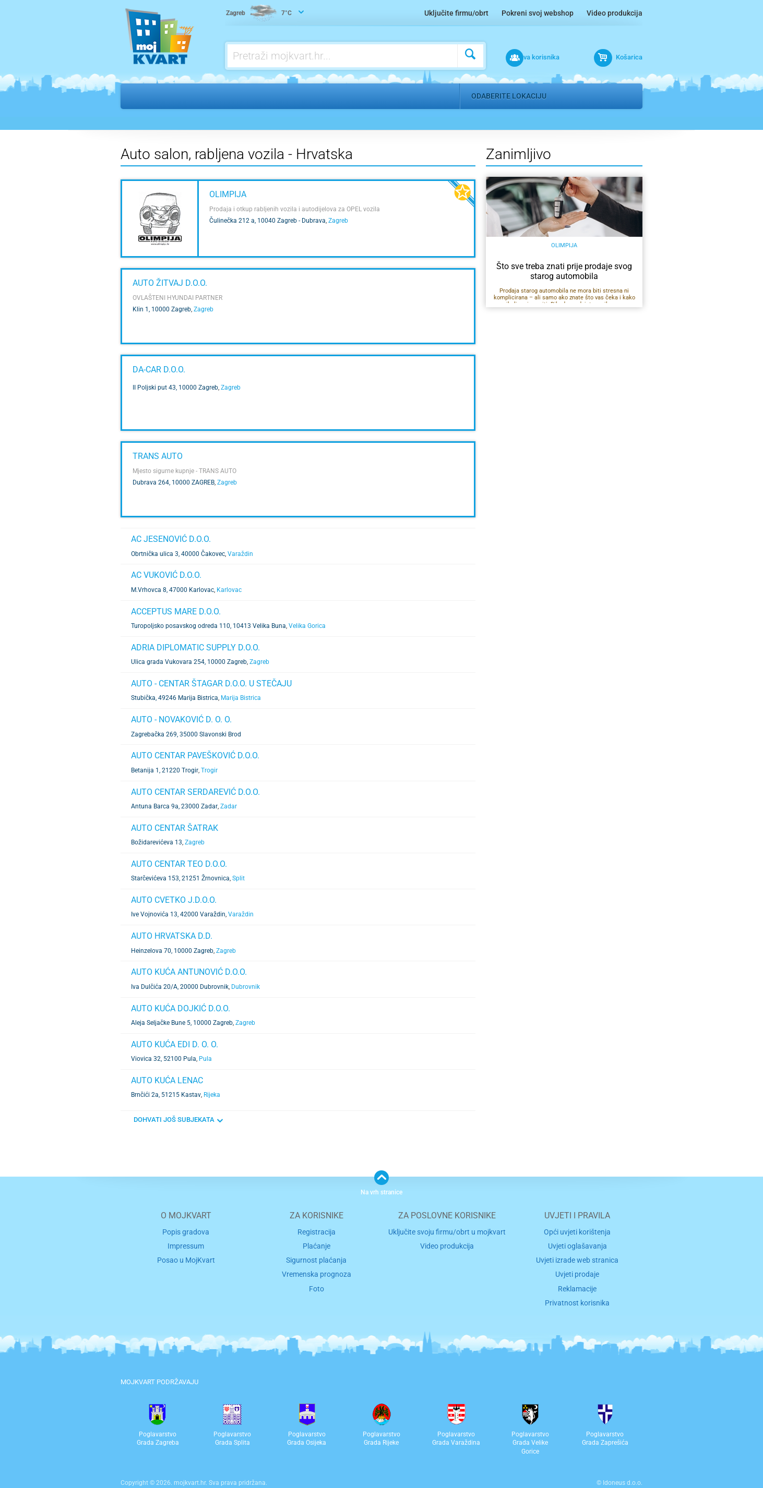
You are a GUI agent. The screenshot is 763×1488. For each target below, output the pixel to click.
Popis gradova (186, 1231)
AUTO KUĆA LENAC (167, 1080)
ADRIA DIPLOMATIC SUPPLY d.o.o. (195, 647)
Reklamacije (577, 1284)
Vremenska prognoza (316, 1271)
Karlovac (229, 590)
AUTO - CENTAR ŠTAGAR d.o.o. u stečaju (211, 683)
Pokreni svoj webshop (538, 13)
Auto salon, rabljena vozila (269, 96)
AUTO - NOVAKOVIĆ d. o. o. (181, 719)
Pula (205, 1058)
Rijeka (212, 1094)
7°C (260, 13)
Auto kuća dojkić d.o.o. (180, 1008)
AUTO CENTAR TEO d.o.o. (179, 864)
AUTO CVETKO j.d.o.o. (174, 900)
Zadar (228, 806)
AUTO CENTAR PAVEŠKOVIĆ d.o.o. (195, 755)
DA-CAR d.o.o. (159, 369)
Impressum (186, 1245)
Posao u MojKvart (186, 1258)
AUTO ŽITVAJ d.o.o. (170, 283)
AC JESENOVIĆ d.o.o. (171, 539)
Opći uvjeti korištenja (577, 1231)
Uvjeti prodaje (577, 1271)
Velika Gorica (307, 626)
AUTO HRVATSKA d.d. (171, 936)
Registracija (316, 1231)
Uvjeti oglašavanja (577, 1245)
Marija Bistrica (241, 697)
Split (238, 878)
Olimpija (227, 194)
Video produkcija (614, 13)
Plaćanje (316, 1245)
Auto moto (179, 96)
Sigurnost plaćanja (316, 1258)
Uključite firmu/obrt (456, 13)
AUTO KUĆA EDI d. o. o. (174, 1044)
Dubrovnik (245, 986)
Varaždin (240, 554)
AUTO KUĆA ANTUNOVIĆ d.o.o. (189, 972)
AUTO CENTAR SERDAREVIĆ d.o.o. (195, 792)
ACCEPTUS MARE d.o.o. (176, 611)
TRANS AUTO (158, 456)
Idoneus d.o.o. (622, 1477)
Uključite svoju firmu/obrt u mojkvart (447, 1231)
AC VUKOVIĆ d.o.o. (166, 575)
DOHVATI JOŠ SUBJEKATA (174, 1119)
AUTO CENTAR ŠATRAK (174, 828)
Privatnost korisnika (577, 1297)
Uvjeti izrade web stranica (577, 1258)
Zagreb (338, 220)
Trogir (209, 770)
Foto (316, 1284)
